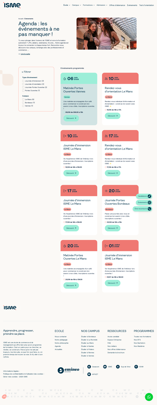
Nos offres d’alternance (116, 349)
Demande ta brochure (116, 353)
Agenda (58, 346)
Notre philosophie (61, 343)
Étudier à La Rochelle (89, 340)
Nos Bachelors (139, 343)
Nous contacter (61, 337)
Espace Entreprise (114, 340)
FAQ (109, 343)
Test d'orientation (146, 5)
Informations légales (11, 371)
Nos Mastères (139, 346)
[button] (36, 81)
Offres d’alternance (117, 5)
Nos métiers (112, 346)
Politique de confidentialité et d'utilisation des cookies (23, 374)
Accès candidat (113, 337)
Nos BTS (137, 340)
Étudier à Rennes (87, 353)
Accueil (20, 19)
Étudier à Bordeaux (88, 337)
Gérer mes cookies (10, 377)
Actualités (58, 349)
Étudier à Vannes (87, 356)
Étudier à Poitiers (87, 349)
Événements (132, 5)
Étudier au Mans (87, 343)
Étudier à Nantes (87, 346)
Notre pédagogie (61, 340)
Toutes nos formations (142, 337)
